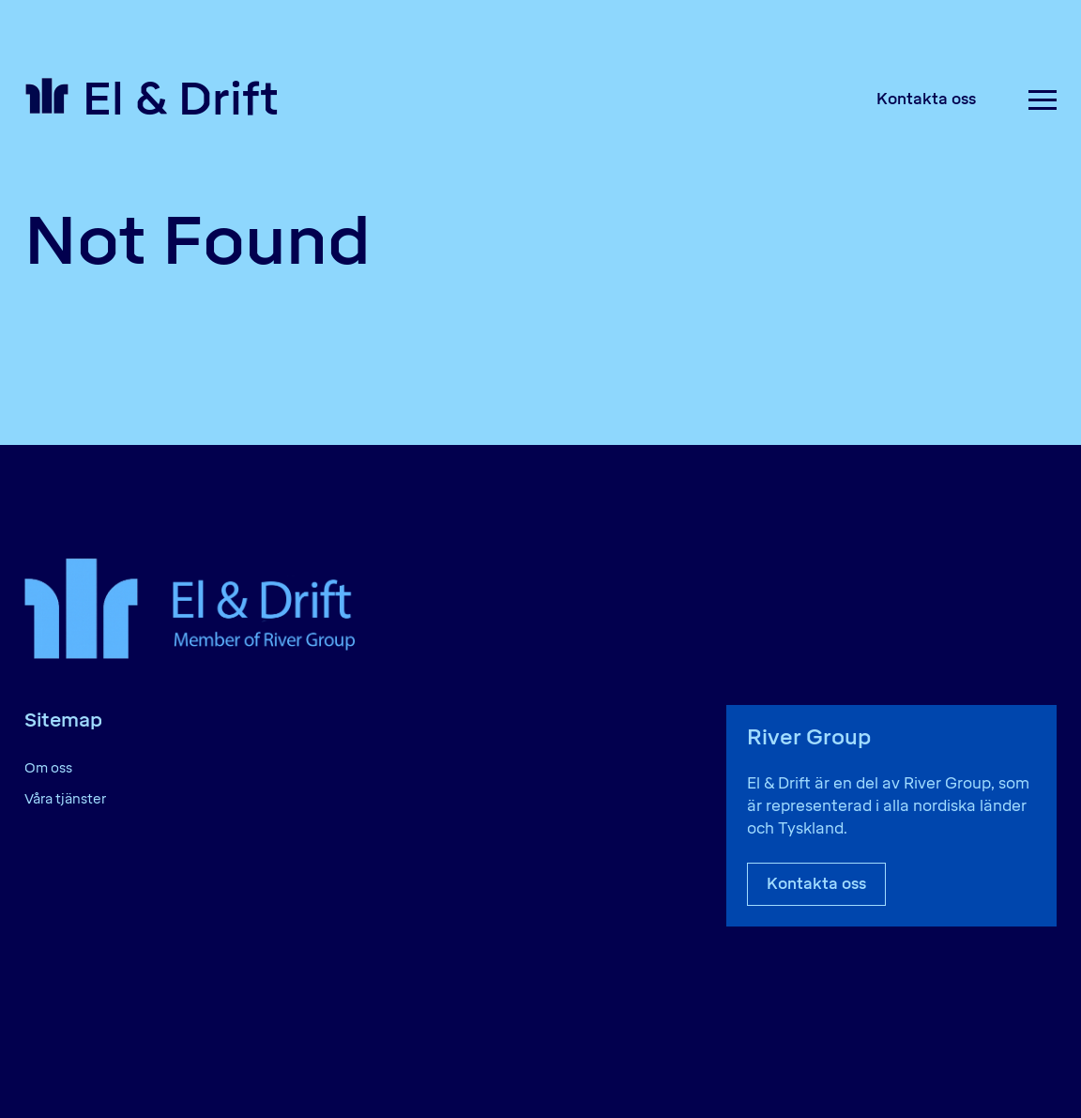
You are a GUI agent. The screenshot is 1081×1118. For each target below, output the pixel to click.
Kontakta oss (926, 99)
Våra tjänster (65, 799)
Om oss (48, 768)
